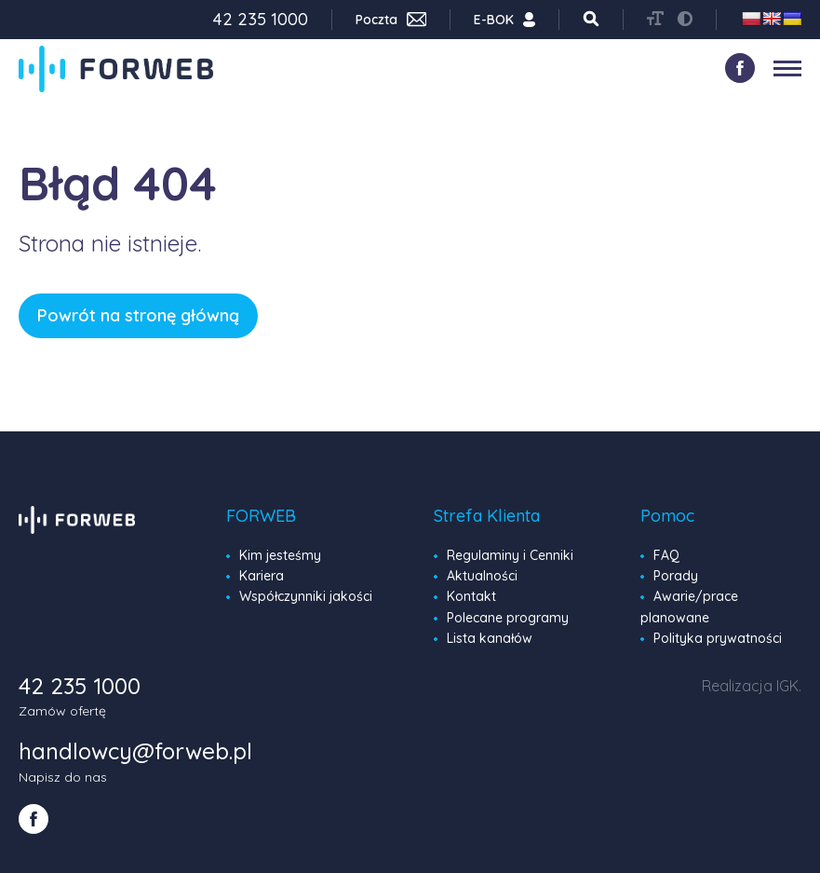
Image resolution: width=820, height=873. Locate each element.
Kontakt (471, 596)
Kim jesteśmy (280, 555)
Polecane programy (508, 617)
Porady (675, 575)
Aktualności (482, 575)
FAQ (666, 555)
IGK (787, 685)
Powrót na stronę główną (138, 315)
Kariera (261, 575)
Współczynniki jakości (305, 596)
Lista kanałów (489, 638)
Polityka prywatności (717, 638)
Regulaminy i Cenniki (510, 555)
